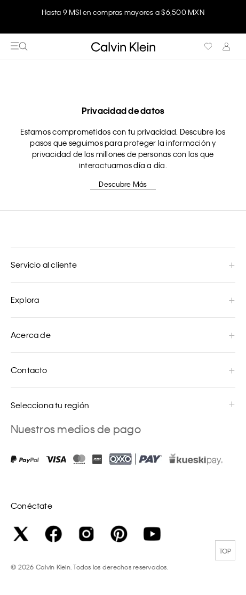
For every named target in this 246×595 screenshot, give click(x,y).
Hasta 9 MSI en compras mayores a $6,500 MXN (123, 11)
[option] (123, 17)
